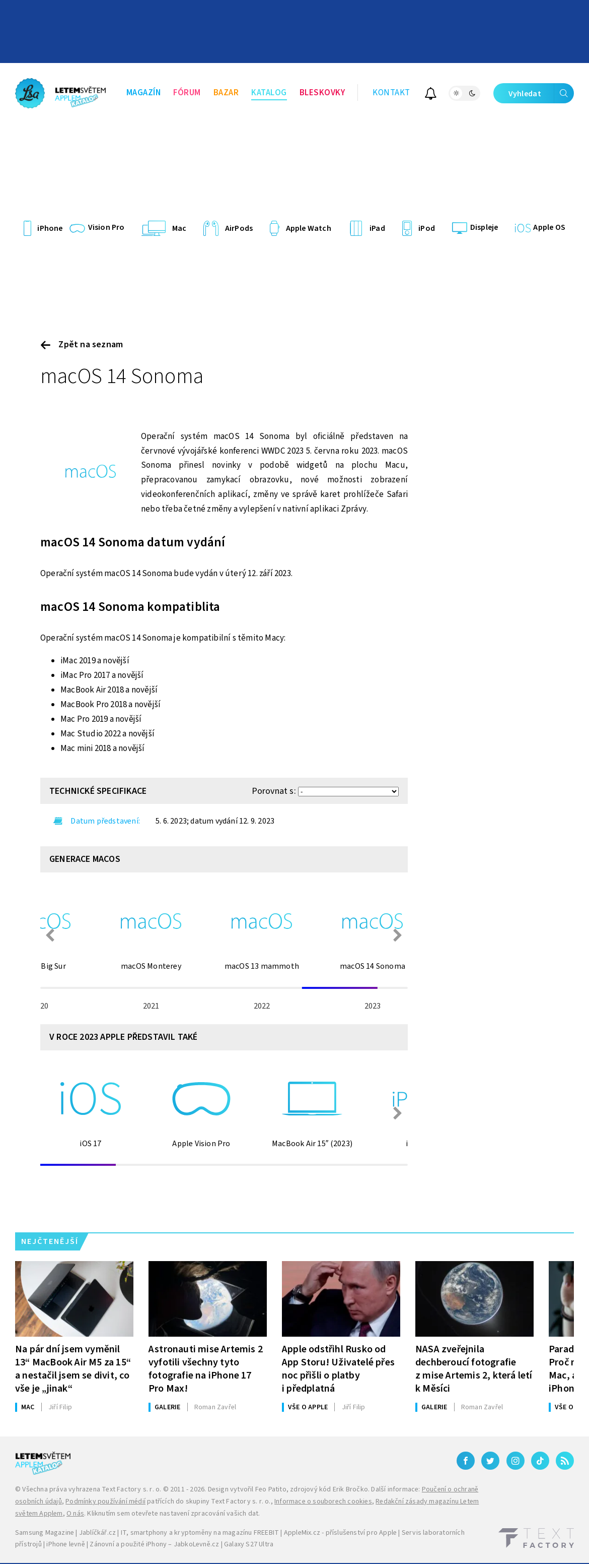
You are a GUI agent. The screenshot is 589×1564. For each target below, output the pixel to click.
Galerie (167, 1407)
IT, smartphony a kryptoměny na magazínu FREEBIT (200, 1533)
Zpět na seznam (81, 344)
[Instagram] (515, 1461)
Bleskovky (322, 93)
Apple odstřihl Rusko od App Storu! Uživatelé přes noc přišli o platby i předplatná (338, 1368)
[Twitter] (490, 1461)
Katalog (269, 93)
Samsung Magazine (44, 1533)
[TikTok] (540, 1461)
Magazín (143, 93)
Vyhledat (541, 93)
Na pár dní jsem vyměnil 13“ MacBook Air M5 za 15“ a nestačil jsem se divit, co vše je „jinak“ (73, 1368)
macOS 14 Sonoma (121, 376)
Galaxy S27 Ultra (248, 1544)
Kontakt (391, 93)
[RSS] (565, 1461)
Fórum (187, 93)
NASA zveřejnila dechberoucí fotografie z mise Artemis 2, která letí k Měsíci (474, 1368)
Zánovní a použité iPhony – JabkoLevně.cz (154, 1544)
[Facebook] (466, 1461)
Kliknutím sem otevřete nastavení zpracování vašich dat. (173, 1514)
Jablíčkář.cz (97, 1533)
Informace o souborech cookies (323, 1501)
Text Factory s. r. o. (131, 1489)
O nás (75, 1514)
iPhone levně (65, 1544)
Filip (60, 1407)
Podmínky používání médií (105, 1501)
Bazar (226, 93)
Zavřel (215, 1407)
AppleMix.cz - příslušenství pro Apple (340, 1533)
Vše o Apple (308, 1407)
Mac (28, 1407)
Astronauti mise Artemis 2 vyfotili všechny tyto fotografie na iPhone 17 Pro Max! (206, 1368)
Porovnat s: (274, 791)
